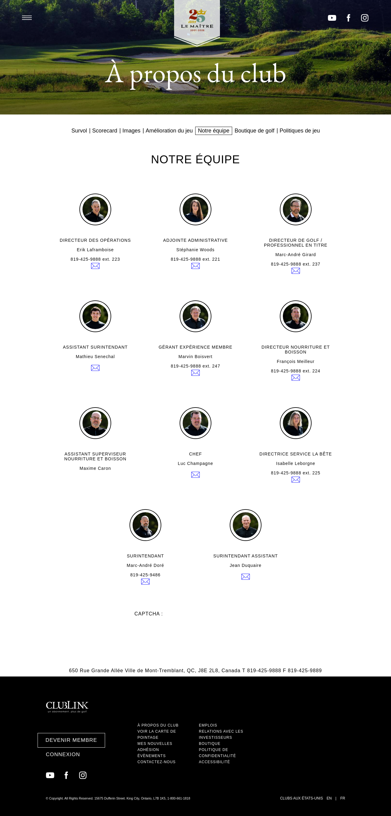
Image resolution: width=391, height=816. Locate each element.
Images (131, 131)
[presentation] (180, 628)
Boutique (210, 744)
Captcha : (148, 613)
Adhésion (148, 750)
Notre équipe (213, 131)
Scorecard (104, 131)
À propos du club (158, 725)
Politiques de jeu (300, 131)
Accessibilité (214, 762)
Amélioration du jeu (169, 131)
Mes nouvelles (154, 744)
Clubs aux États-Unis (301, 798)
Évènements (151, 756)
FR (342, 798)
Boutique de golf (254, 131)
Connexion (63, 754)
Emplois (208, 725)
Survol (79, 131)
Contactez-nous (156, 762)
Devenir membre (71, 740)
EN (329, 798)
